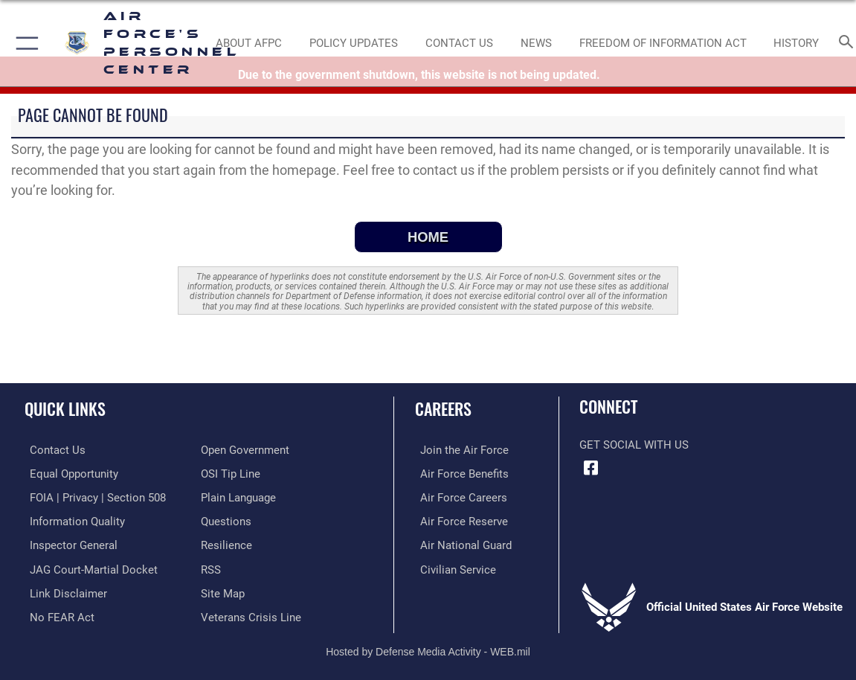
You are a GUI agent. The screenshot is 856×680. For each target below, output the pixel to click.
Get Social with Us (634, 445)
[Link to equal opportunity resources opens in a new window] (69, 473)
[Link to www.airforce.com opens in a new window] (459, 450)
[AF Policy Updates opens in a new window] (353, 43)
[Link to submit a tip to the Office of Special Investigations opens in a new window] (230, 473)
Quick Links (65, 408)
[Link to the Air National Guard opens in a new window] (460, 543)
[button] (24, 43)
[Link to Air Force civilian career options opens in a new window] (453, 567)
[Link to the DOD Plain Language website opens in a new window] (238, 497)
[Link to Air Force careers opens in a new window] (458, 497)
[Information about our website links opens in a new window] (63, 590)
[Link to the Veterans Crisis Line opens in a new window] (251, 613)
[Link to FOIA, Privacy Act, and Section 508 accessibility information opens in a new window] (93, 497)
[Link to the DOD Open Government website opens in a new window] (245, 450)
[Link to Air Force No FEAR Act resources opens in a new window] (57, 613)
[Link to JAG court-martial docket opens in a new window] (88, 567)
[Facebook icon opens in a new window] (590, 468)
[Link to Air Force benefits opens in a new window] (459, 473)
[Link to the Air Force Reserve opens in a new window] (459, 520)
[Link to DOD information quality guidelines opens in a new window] (72, 520)
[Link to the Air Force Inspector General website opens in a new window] (68, 543)
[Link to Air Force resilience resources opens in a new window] (226, 543)
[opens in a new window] (226, 520)
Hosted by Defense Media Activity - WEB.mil (428, 647)
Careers (443, 408)
